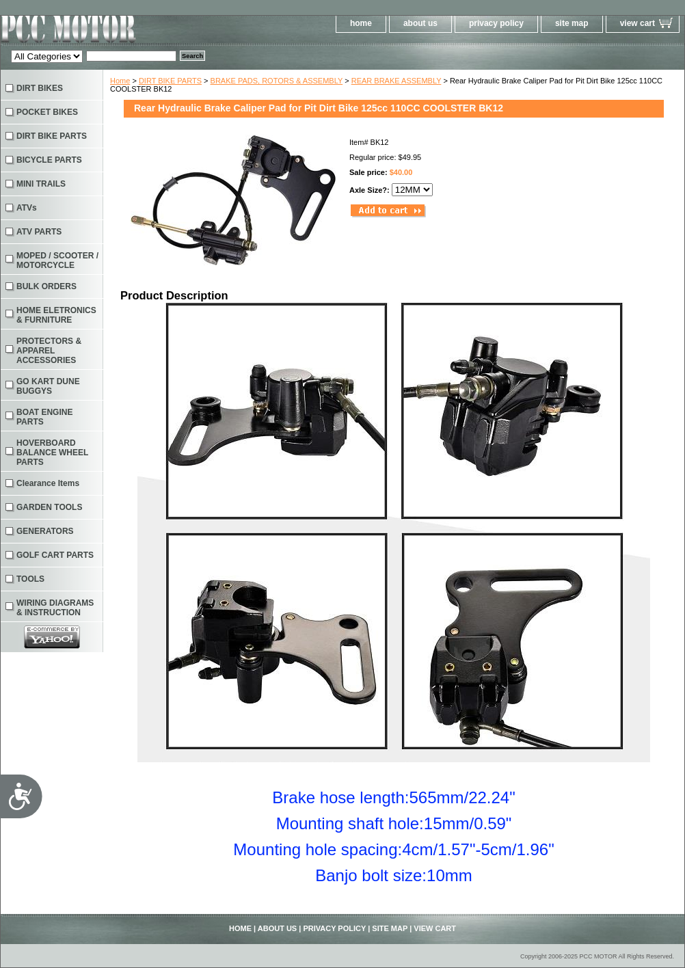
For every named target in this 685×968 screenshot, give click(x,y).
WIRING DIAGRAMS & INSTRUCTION (55, 607)
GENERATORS (45, 531)
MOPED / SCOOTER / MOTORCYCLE (57, 260)
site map (572, 23)
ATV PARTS (39, 232)
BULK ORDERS (46, 286)
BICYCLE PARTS (49, 160)
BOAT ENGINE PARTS (44, 417)
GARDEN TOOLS (49, 507)
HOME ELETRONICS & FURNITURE (56, 315)
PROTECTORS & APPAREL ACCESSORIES (48, 350)
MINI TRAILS (41, 184)
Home (120, 81)
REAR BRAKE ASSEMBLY (396, 81)
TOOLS (30, 579)
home (361, 23)
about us (420, 23)
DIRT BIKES (39, 88)
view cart (637, 23)
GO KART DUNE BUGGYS (48, 386)
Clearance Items (47, 483)
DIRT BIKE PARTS (170, 81)
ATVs (26, 208)
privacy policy (496, 23)
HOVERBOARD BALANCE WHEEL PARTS (52, 452)
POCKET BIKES (47, 112)
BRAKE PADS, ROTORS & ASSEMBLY (277, 81)
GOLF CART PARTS (55, 555)
